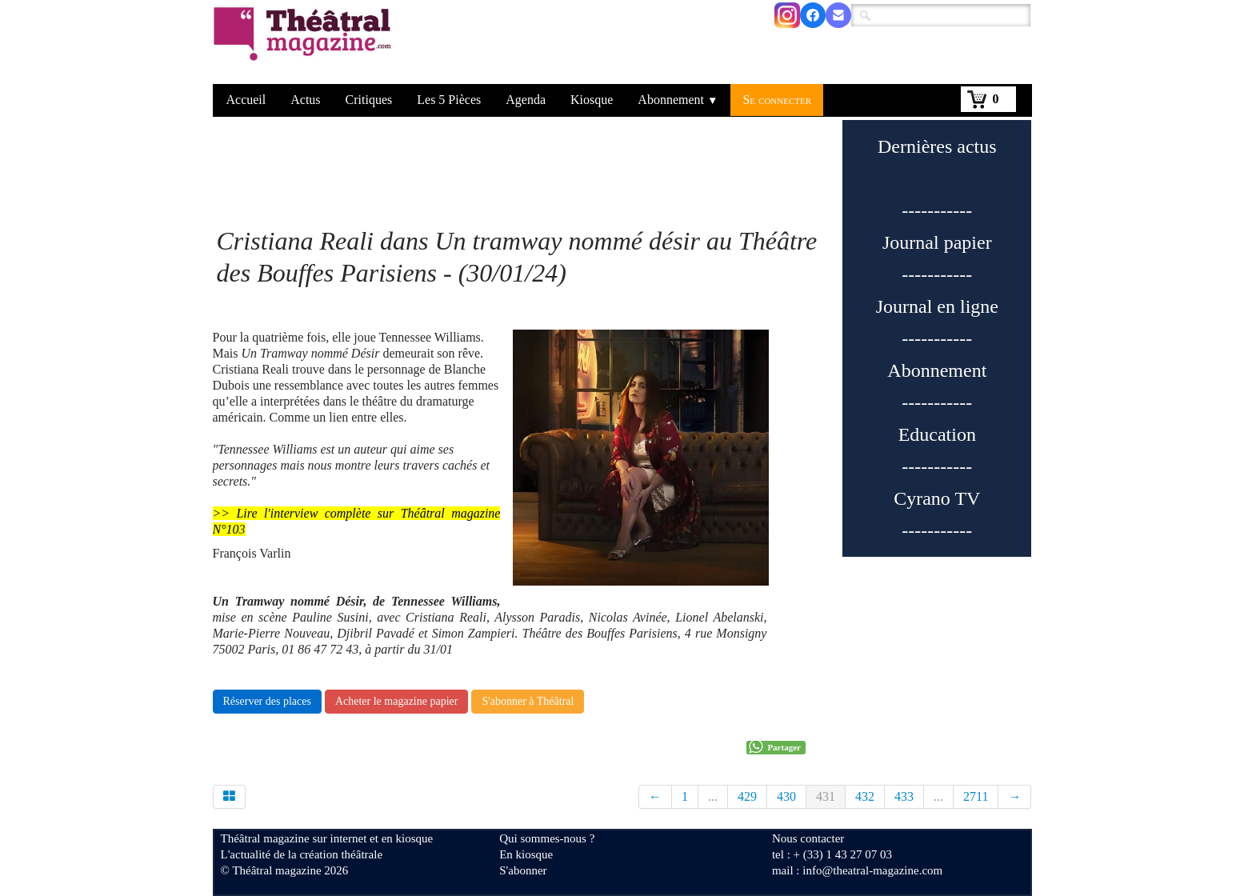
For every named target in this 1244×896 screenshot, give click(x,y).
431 (825, 796)
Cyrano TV (937, 498)
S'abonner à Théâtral (528, 701)
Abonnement (678, 99)
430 (786, 796)
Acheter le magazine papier (396, 701)
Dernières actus (937, 146)
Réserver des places (267, 701)
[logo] (305, 44)
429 (747, 796)
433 (904, 796)
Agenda (526, 99)
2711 (975, 796)
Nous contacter (808, 838)
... (713, 796)
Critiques (369, 99)
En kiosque (526, 854)
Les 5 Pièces (449, 99)
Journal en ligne (937, 306)
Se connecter (776, 99)
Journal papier (937, 242)
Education (937, 434)
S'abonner (522, 870)
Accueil (246, 99)
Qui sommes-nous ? (546, 838)
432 (864, 796)
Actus (305, 99)
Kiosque (591, 99)
